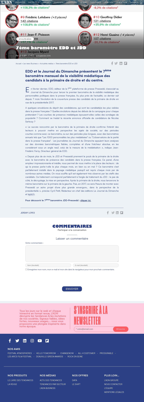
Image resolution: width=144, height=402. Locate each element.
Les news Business (30, 63)
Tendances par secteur (53, 384)
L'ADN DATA (108, 2)
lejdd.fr (31, 194)
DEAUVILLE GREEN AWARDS (49, 356)
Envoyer (72, 291)
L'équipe (108, 388)
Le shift (76, 384)
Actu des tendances (51, 380)
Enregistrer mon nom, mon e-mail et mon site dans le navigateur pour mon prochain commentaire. (70, 271)
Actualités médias (25, 39)
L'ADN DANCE (95, 2)
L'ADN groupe (111, 380)
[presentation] (72, 281)
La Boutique (121, 2)
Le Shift (83, 2)
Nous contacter (113, 384)
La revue (12, 384)
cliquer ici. (85, 200)
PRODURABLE (106, 353)
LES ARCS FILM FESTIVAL (20, 356)
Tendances (20, 2)
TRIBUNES (47, 2)
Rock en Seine (75, 356)
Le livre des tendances (20, 380)
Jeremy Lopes (26, 55)
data (74, 380)
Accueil (18, 63)
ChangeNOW (67, 353)
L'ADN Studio (71, 2)
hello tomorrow (46, 353)
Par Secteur (34, 2)
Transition (58, 2)
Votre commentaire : (34, 243)
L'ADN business (47, 388)
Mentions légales (114, 392)
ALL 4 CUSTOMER (86, 353)
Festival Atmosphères (20, 353)
